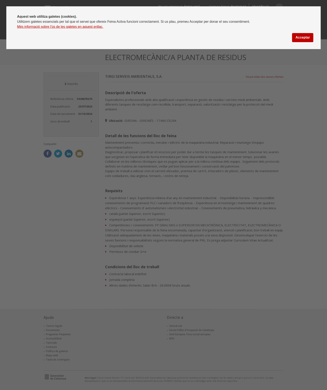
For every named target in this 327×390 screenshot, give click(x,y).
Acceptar (302, 37)
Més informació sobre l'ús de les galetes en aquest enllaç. (60, 26)
